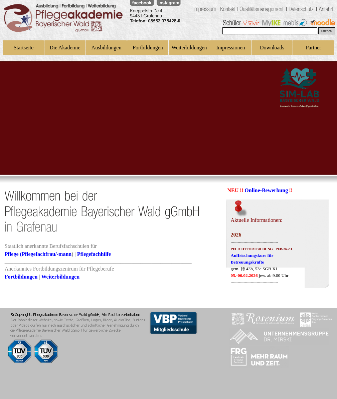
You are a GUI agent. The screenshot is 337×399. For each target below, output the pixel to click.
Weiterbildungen (189, 47)
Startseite (24, 47)
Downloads (272, 47)
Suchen (326, 31)
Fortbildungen (148, 47)
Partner (313, 47)
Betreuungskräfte (247, 262)
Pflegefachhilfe (94, 254)
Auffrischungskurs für (252, 255)
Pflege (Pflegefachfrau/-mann (38, 254)
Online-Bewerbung (266, 190)
